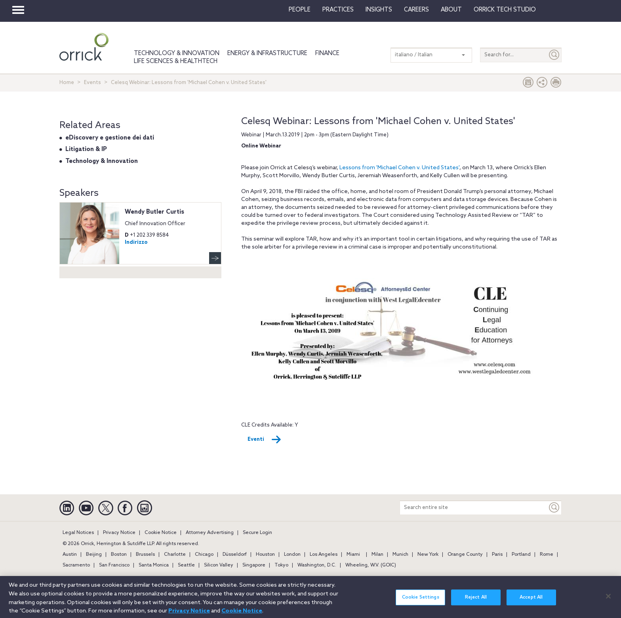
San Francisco (114, 565)
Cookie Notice (161, 533)
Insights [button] (379, 9)
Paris (497, 554)
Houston (265, 554)
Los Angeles (323, 554)
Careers (416, 9)
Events (92, 83)
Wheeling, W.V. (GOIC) (370, 565)
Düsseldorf (235, 554)
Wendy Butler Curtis (154, 212)
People (299, 9)
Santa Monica (154, 565)
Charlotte (175, 554)
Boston (119, 554)
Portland (521, 554)
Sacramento (76, 565)
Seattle (186, 565)
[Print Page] (556, 84)
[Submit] (554, 55)
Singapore (253, 565)
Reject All (476, 602)
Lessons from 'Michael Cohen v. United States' (399, 168)
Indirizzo (136, 242)
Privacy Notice (119, 533)
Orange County (465, 554)
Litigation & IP (86, 149)
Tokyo (281, 565)
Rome (546, 554)
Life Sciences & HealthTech (175, 61)
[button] (542, 84)
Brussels (145, 554)
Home (66, 83)
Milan (377, 554)
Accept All (531, 602)
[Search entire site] (474, 507)
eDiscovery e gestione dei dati (109, 138)
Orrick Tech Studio (505, 9)
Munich (400, 554)
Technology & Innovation (176, 53)
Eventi (264, 439)
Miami (353, 554)
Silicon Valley (218, 565)
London (292, 554)
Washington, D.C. (316, 565)
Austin (70, 554)
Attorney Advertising (210, 533)
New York (427, 554)
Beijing (94, 554)
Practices (338, 9)
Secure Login (257, 533)
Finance (327, 53)
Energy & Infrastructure (267, 53)
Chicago (204, 554)
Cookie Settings (420, 602)
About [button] (451, 9)
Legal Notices (78, 533)
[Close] (608, 600)
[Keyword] (554, 507)
